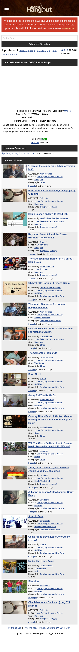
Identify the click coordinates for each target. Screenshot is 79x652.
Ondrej (67, 110)
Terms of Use (14, 627)
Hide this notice (68, 28)
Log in (64, 50)
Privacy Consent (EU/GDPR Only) (55, 627)
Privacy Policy (30, 627)
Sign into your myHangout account (18, 153)
